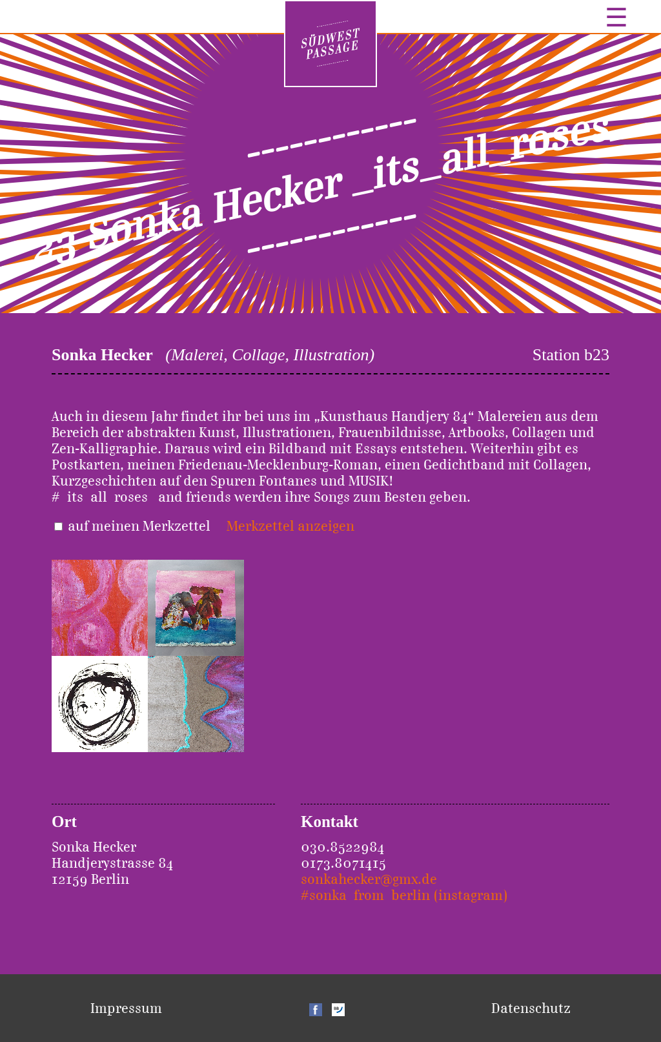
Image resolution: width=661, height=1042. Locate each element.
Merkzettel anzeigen (290, 526)
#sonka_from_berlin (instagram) (404, 895)
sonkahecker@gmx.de (369, 879)
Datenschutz (531, 1008)
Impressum (126, 1008)
